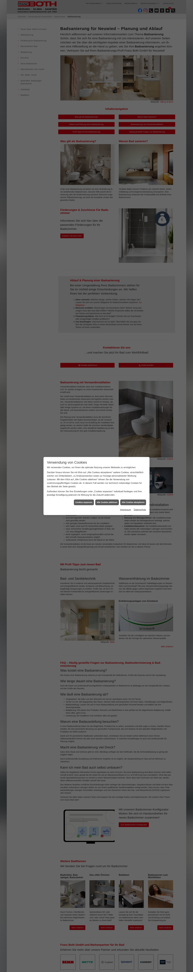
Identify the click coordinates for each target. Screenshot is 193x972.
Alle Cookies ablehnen (107, 502)
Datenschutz (140, 510)
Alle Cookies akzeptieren (133, 502)
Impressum (125, 510)
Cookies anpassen (83, 502)
